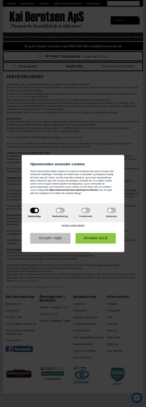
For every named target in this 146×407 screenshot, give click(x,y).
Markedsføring (60, 216)
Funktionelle (85, 216)
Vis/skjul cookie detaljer (73, 225)
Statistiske (111, 216)
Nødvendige (34, 216)
